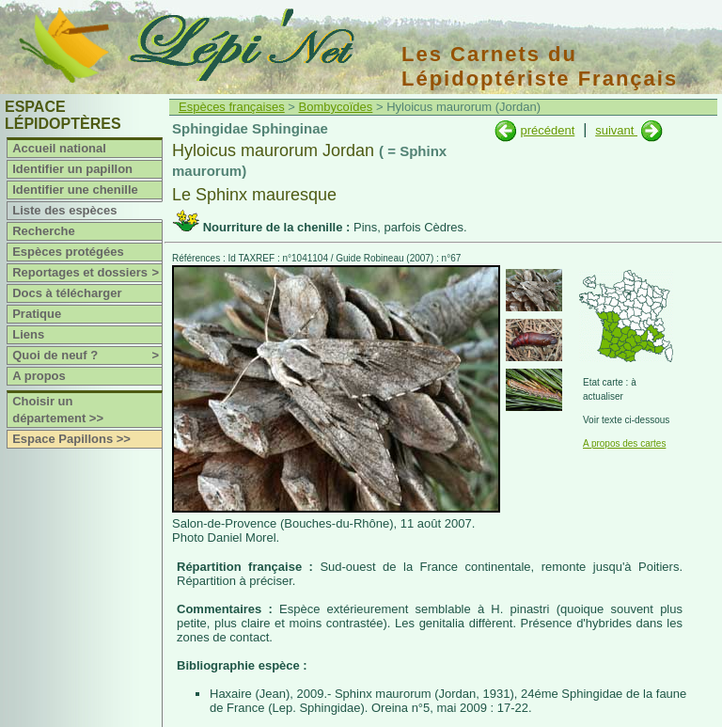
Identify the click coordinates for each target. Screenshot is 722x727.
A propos (39, 376)
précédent (547, 130)
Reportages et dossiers (87, 272)
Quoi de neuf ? (87, 355)
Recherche (43, 231)
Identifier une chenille (75, 189)
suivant (616, 130)
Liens (28, 334)
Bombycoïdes (336, 107)
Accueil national (59, 148)
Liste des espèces (64, 210)
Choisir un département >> (57, 409)
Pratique (36, 314)
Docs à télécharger (66, 293)
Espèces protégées (68, 252)
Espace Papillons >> (71, 439)
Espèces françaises (232, 107)
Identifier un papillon (72, 169)
